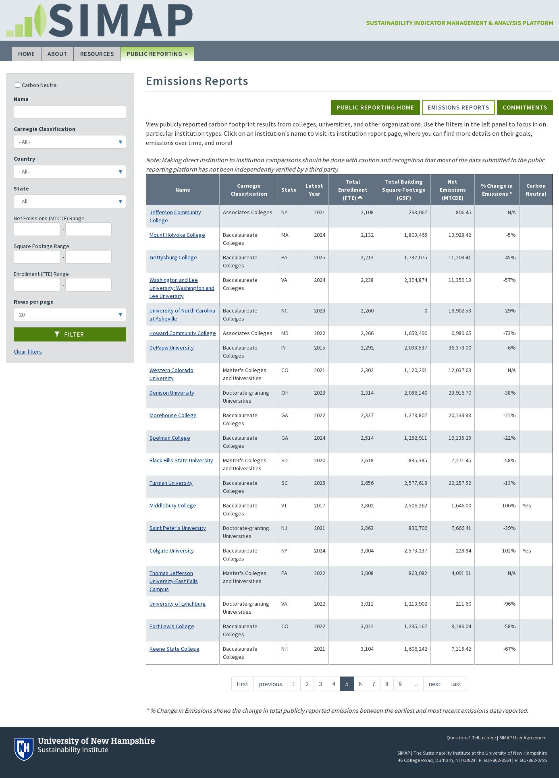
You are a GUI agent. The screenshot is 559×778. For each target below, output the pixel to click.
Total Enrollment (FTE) (353, 189)
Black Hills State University (181, 460)
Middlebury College (173, 505)
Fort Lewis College (172, 626)
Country (24, 158)
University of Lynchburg (178, 603)
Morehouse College (173, 415)
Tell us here (484, 738)
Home (26, 54)
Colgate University (172, 550)
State (21, 188)
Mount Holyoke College (177, 234)
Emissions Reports (458, 107)
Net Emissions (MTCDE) (453, 189)
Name (21, 99)
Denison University (172, 392)
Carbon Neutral (36, 85)
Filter (69, 334)
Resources (97, 54)
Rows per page (34, 301)
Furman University (171, 482)
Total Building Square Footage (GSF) (404, 189)
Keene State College (174, 648)
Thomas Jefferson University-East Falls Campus (174, 581)
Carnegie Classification (44, 128)
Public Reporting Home (375, 107)
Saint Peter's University (178, 528)
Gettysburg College (173, 257)
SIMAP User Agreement (523, 738)
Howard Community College (183, 333)
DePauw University (172, 347)
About (57, 54)
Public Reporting (157, 54)
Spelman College (170, 437)
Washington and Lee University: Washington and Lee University (182, 288)
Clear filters (28, 351)
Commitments (525, 107)
